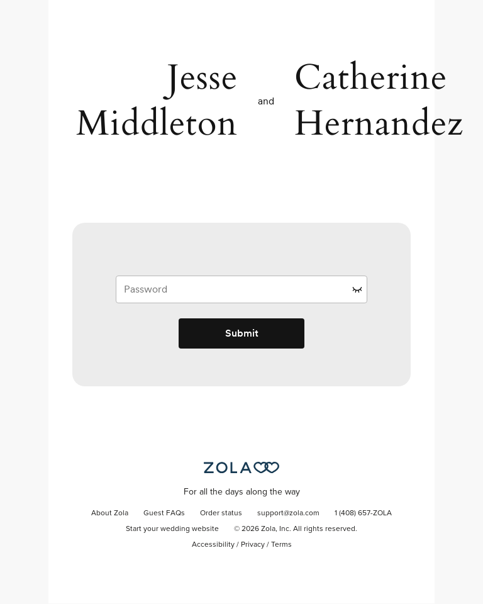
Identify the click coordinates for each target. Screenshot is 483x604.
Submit (241, 333)
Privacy (253, 545)
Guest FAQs (164, 513)
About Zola (109, 513)
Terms (281, 545)
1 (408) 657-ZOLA (363, 513)
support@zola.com (288, 513)
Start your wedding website (172, 529)
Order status (221, 513)
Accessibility (213, 545)
